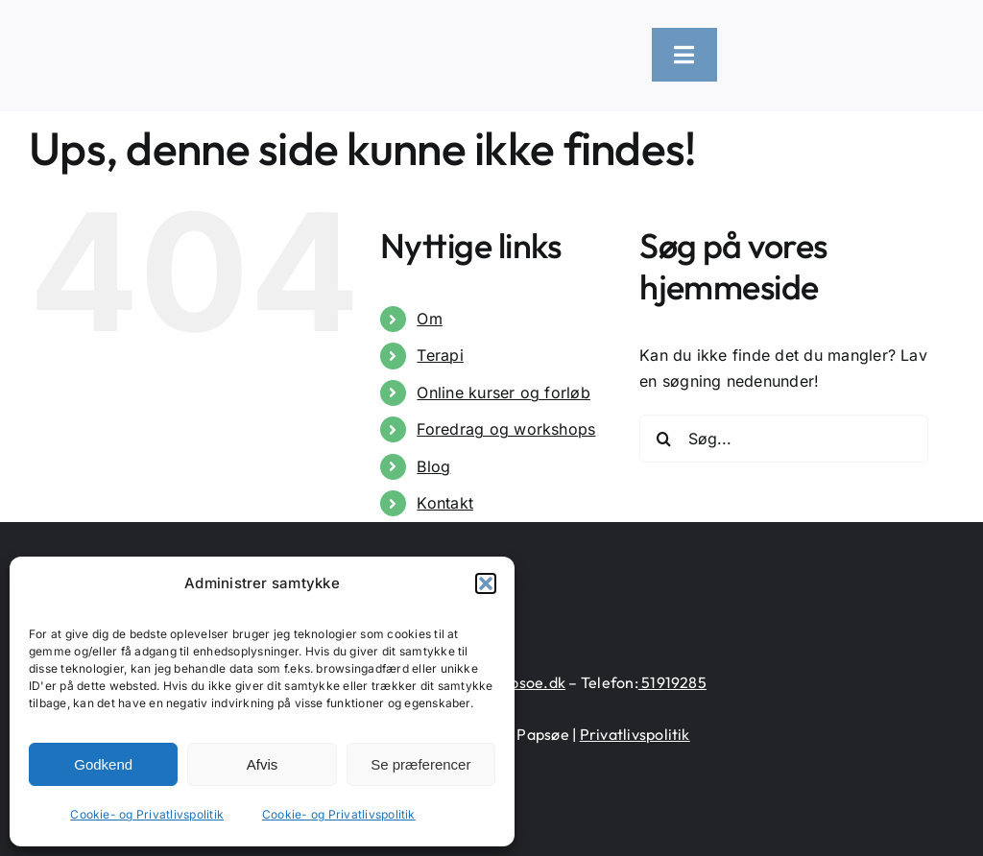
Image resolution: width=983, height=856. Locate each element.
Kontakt (445, 502)
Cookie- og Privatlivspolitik (147, 814)
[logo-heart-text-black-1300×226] (207, 31)
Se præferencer (420, 764)
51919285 (672, 682)
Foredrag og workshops (506, 429)
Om (429, 318)
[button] (485, 583)
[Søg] (663, 439)
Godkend (103, 764)
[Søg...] (783, 439)
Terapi (440, 355)
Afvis (262, 764)
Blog (433, 466)
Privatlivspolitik (635, 734)
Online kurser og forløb (503, 392)
